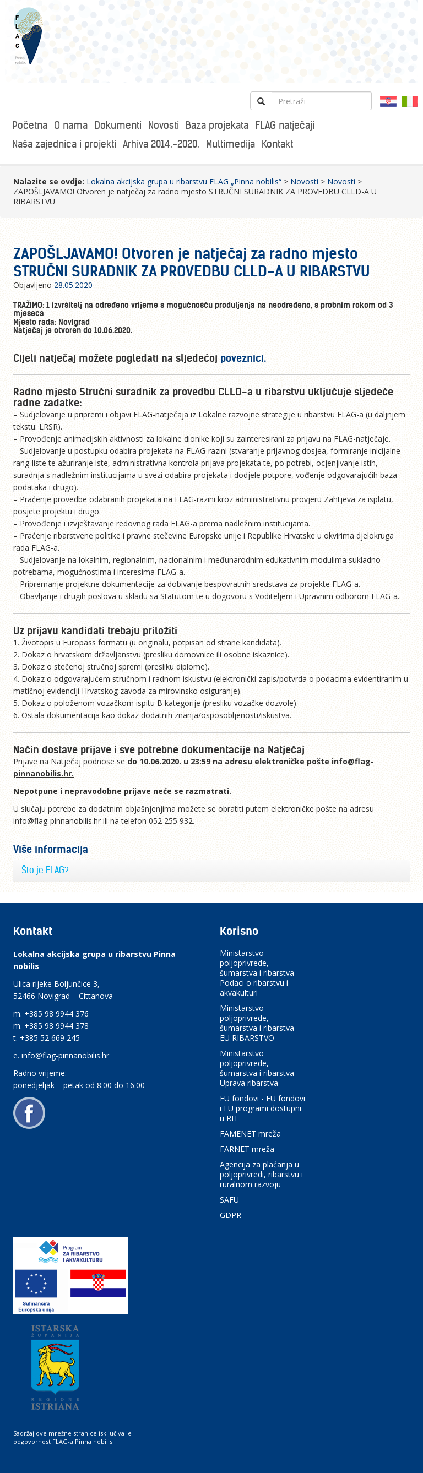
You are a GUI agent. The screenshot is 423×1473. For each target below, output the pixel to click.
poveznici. (243, 358)
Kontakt (277, 144)
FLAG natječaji (284, 125)
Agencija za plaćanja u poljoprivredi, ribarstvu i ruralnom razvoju (261, 1174)
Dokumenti (118, 125)
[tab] (211, 870)
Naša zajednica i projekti (64, 144)
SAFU (229, 1199)
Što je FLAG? (45, 870)
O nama (71, 125)
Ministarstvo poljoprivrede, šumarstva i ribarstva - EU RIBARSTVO (259, 1023)
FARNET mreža (247, 1149)
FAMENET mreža (250, 1133)
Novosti (163, 125)
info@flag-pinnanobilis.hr (65, 1055)
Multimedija (230, 144)
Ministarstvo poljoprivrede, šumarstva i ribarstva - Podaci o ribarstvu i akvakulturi (259, 973)
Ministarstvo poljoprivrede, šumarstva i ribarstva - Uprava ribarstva (259, 1068)
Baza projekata (217, 125)
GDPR (230, 1215)
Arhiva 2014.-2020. (161, 144)
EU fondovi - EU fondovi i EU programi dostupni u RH (262, 1108)
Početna (29, 125)
